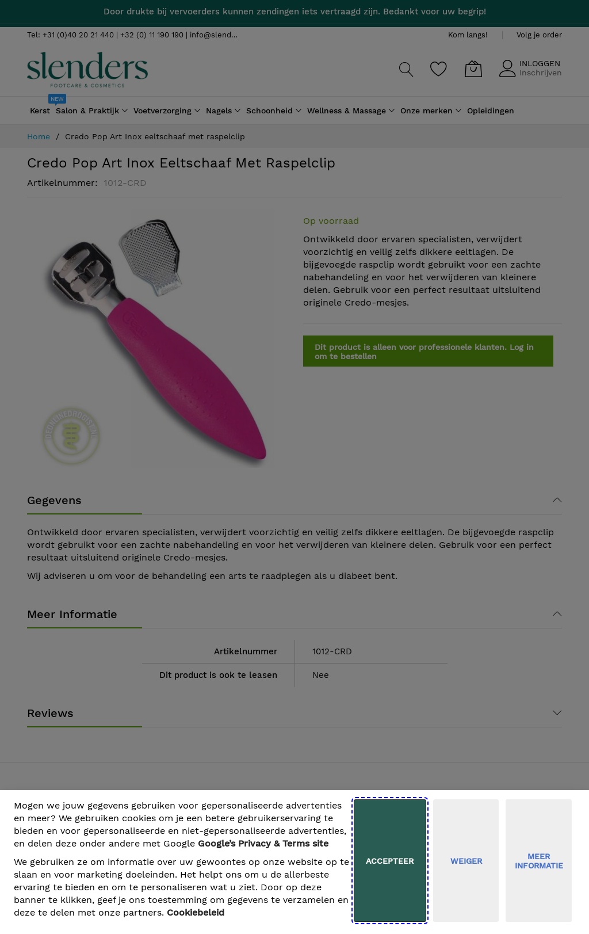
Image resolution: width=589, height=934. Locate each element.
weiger (466, 861)
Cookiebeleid (195, 912)
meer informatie (539, 861)
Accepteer (390, 861)
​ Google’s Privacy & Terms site (263, 843)
